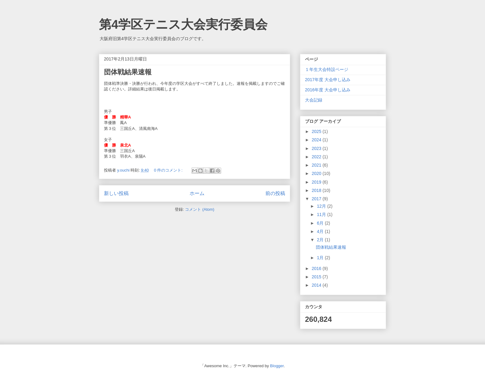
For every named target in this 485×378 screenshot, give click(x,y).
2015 (317, 276)
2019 (317, 182)
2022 (317, 156)
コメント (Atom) (199, 209)
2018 (317, 190)
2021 (317, 165)
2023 (317, 148)
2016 (317, 268)
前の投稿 (275, 193)
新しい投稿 (116, 193)
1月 (321, 257)
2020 (317, 173)
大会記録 (313, 100)
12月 (322, 206)
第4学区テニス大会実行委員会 (183, 24)
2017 (317, 198)
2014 (317, 285)
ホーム (197, 193)
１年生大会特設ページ (326, 69)
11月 (322, 214)
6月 (321, 223)
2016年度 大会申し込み (327, 89)
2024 (317, 139)
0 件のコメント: (169, 170)
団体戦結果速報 (128, 72)
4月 (321, 231)
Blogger (277, 365)
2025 (317, 131)
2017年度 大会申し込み (327, 79)
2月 (321, 239)
